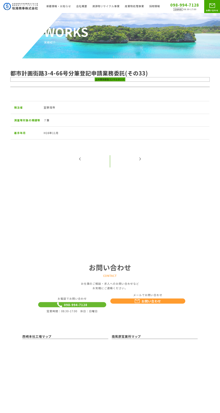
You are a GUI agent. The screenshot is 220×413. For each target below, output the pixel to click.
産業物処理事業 (134, 6)
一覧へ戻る (110, 167)
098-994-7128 (72, 312)
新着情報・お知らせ (58, 6)
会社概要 (81, 6)
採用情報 (154, 6)
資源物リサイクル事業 (106, 6)
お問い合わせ (212, 10)
